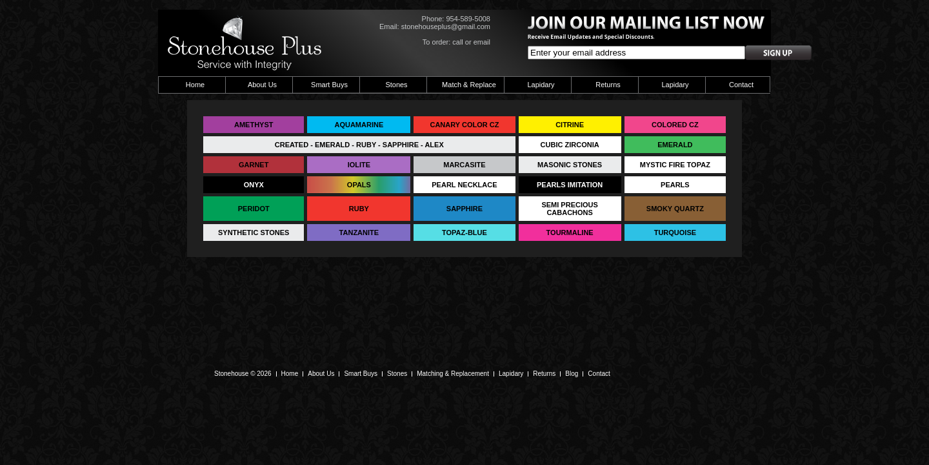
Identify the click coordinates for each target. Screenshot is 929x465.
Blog (571, 373)
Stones (396, 84)
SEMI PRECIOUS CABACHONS (569, 208)
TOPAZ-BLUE (464, 232)
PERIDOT (254, 208)
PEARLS (675, 185)
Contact (741, 84)
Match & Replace (469, 84)
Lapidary (540, 84)
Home (195, 84)
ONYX (254, 185)
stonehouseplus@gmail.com (445, 26)
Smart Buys (329, 84)
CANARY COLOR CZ (464, 125)
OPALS (359, 185)
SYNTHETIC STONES (253, 232)
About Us (262, 84)
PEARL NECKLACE (464, 185)
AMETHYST (254, 125)
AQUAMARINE (358, 125)
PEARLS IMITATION (570, 185)
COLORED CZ (675, 125)
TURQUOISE (675, 232)
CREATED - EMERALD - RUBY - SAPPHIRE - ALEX (359, 145)
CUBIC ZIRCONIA (570, 145)
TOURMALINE (570, 232)
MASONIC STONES (569, 165)
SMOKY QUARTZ (675, 208)
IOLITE (359, 165)
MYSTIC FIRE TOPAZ (675, 165)
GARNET (253, 165)
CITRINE (569, 125)
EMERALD (674, 145)
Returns (608, 84)
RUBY (359, 208)
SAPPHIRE (464, 208)
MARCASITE (464, 165)
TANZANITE (359, 232)
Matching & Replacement (453, 373)
